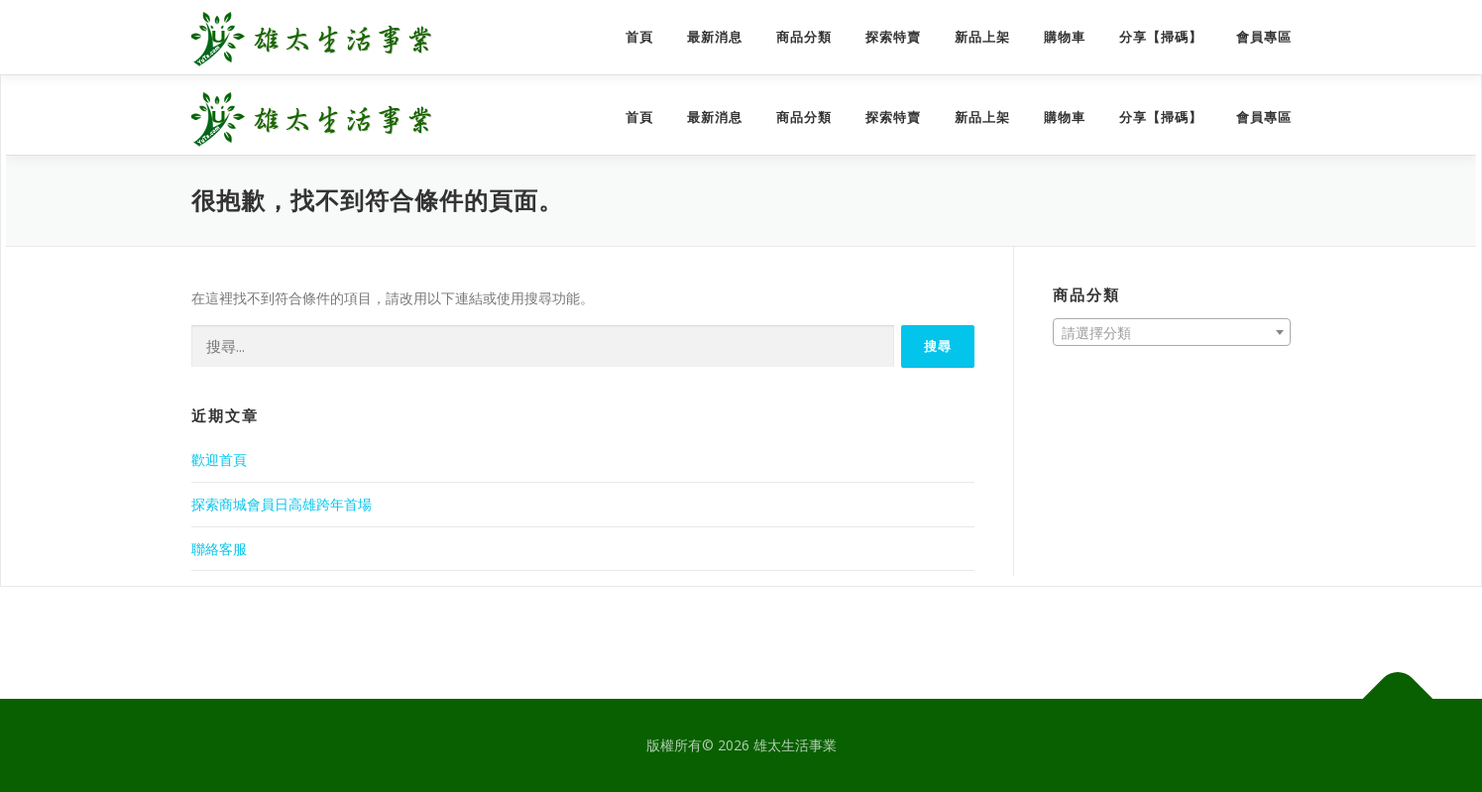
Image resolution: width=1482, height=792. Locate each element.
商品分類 (804, 37)
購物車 (1064, 37)
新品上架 (982, 37)
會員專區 (1264, 37)
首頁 (639, 37)
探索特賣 (893, 37)
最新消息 (714, 37)
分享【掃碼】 (1160, 37)
